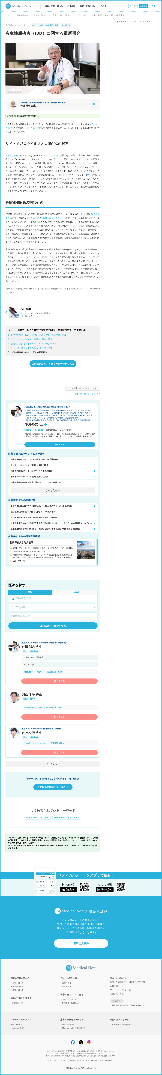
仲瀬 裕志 (36, 424)
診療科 (76, 592)
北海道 (28, 429)
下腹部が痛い (59, 817)
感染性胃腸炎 (74, 817)
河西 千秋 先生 (32, 694)
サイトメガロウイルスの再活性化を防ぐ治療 (30, 348)
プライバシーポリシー (120, 990)
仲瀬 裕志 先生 (32, 647)
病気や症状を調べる (54, 6)
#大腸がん (66, 25)
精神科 (32, 699)
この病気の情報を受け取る (53, 787)
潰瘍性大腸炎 (11, 155)
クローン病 (81, 15)
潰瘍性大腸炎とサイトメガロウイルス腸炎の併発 (32, 343)
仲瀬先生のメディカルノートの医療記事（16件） (43, 672)
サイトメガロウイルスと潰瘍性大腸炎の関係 (30, 339)
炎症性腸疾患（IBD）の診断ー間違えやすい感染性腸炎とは (37, 335)
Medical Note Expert (122, 1024)
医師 (30, 592)
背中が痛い (46, 817)
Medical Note (68, 1024)
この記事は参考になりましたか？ (84, 388)
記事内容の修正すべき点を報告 (87, 394)
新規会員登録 (81, 943)
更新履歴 (146, 21)
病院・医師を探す (88, 6)
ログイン (133, 6)
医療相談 (71, 6)
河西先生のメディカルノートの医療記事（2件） (43, 707)
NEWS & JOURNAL (70, 1003)
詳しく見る (59, 681)
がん (90, 175)
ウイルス (93, 124)
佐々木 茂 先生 (32, 733)
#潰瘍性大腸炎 (52, 25)
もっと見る (54, 763)
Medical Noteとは (118, 978)
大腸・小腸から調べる (62, 15)
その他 (103, 6)
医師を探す (66, 986)
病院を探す (66, 983)
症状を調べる (17, 986)
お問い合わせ (117, 994)
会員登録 (143, 6)
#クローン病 (37, 25)
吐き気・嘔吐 (32, 817)
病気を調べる (22, 15)
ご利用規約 (114, 986)
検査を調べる (17, 990)
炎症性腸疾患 (32, 128)
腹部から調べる (40, 15)
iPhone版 (17, 1024)
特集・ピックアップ (70, 999)
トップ (8, 15)
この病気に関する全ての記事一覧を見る (53, 363)
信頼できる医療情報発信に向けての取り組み (128, 982)
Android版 (18, 1028)
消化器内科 (38, 429)
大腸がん (9, 128)
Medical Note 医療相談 (73, 1028)
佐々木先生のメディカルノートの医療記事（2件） (44, 743)
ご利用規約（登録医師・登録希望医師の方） (128, 1005)
